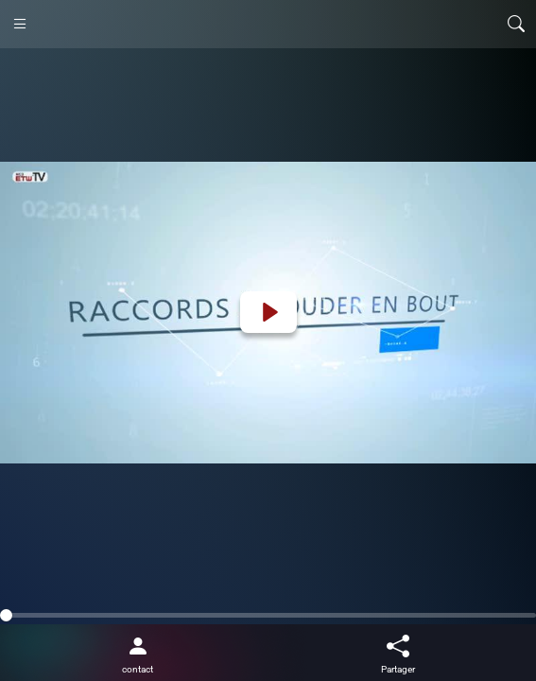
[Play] (268, 312)
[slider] (268, 615)
